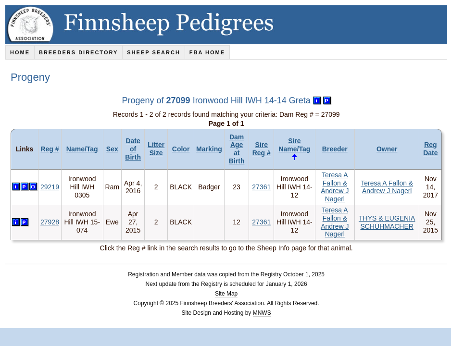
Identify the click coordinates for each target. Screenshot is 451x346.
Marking (209, 149)
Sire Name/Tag (294, 145)
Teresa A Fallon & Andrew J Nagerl (335, 187)
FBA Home (207, 52)
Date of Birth (133, 149)
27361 (261, 187)
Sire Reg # (261, 149)
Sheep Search (153, 52)
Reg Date (430, 149)
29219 (49, 187)
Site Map (226, 293)
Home (20, 52)
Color (181, 149)
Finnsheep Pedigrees (228, 24)
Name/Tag (82, 149)
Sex (112, 149)
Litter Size (156, 149)
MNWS (262, 312)
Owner (387, 149)
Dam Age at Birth (237, 149)
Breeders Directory (78, 52)
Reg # (49, 149)
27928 (49, 222)
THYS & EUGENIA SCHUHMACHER (387, 222)
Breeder (335, 149)
